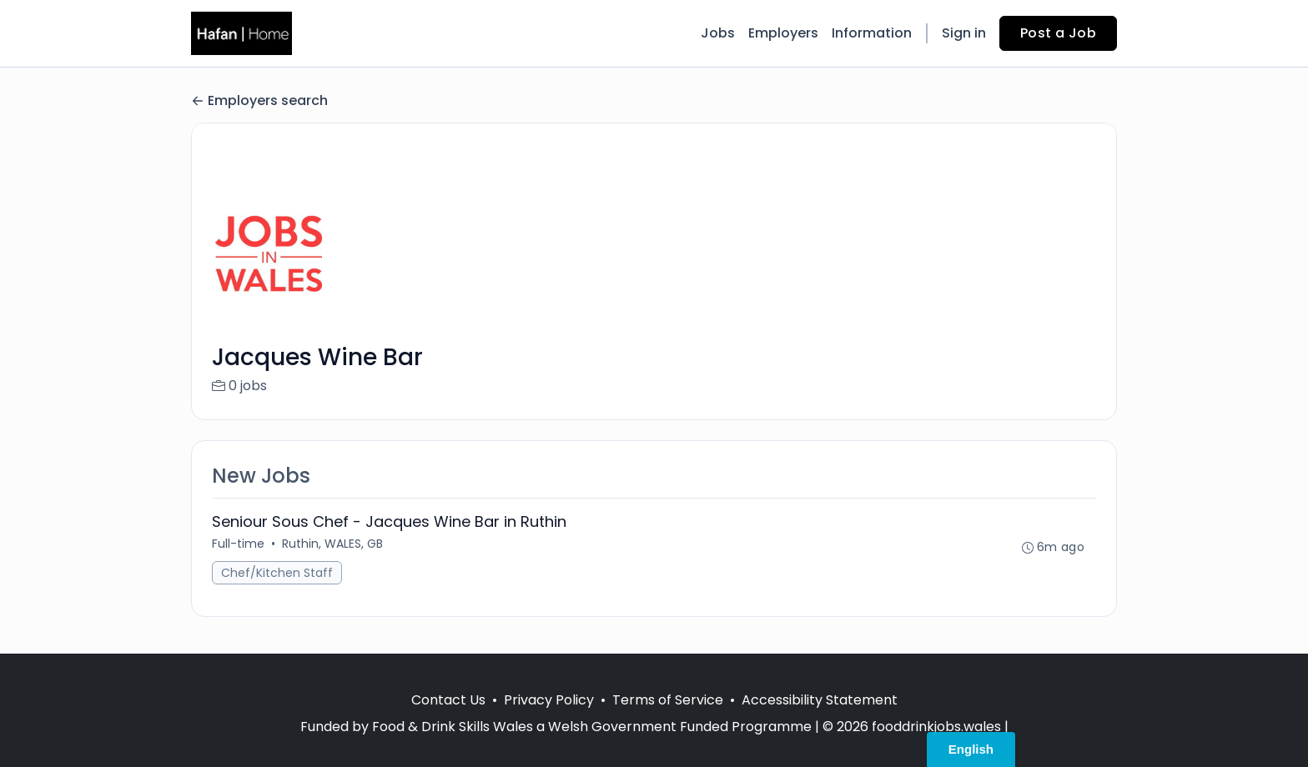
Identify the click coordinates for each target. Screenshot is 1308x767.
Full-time (238, 543)
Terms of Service (667, 699)
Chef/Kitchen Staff (277, 572)
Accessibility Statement (820, 699)
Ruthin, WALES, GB (332, 543)
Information (872, 33)
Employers (783, 33)
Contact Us (448, 699)
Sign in (964, 33)
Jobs (718, 33)
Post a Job (1058, 33)
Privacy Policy (549, 699)
